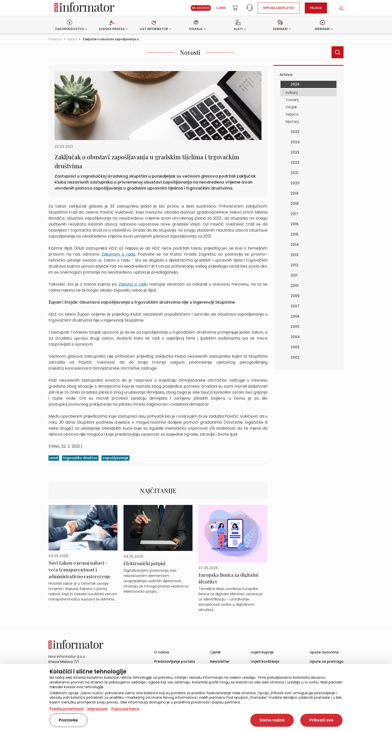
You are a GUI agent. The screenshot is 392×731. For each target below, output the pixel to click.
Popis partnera (125, 708)
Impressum (97, 708)
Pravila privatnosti (67, 708)
